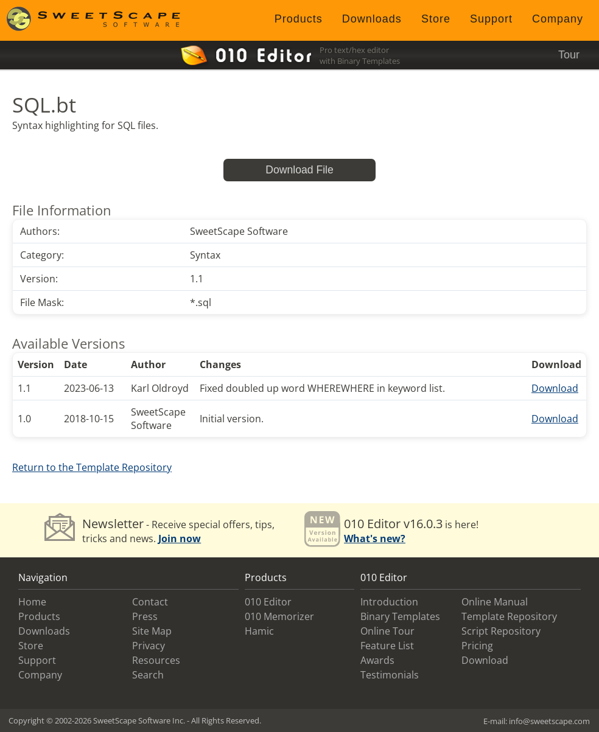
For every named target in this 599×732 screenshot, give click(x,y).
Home (32, 601)
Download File (299, 170)
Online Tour (387, 631)
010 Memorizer (279, 616)
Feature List (387, 645)
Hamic (259, 631)
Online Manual (494, 601)
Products (299, 19)
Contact (150, 601)
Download (554, 388)
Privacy (148, 645)
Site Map (152, 631)
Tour (569, 55)
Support (491, 19)
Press (145, 616)
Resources (156, 660)
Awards (377, 660)
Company (557, 19)
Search (148, 674)
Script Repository (501, 631)
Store (435, 19)
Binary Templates (400, 616)
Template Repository (509, 616)
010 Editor (268, 601)
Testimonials (389, 674)
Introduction (389, 601)
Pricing (477, 645)
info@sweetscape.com (549, 721)
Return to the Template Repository (92, 467)
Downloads (372, 19)
